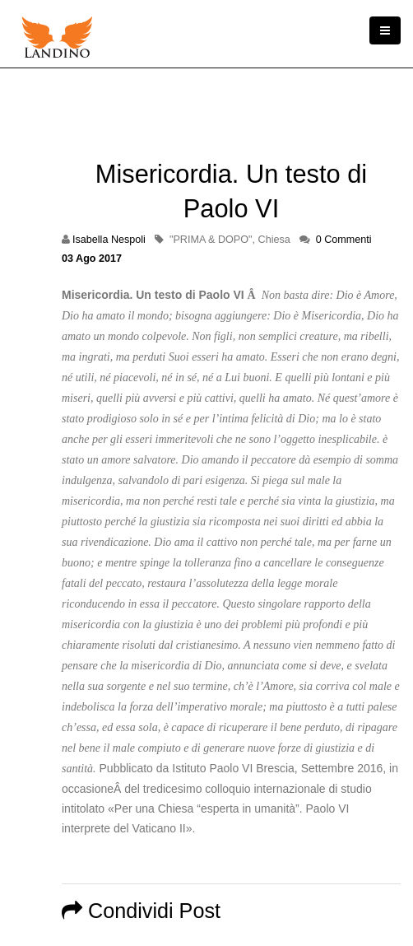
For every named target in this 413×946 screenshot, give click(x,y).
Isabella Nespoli (109, 239)
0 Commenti (344, 239)
